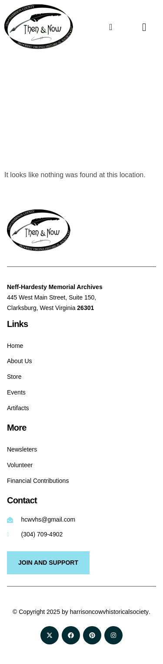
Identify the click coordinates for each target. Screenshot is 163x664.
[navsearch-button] (137, 27)
